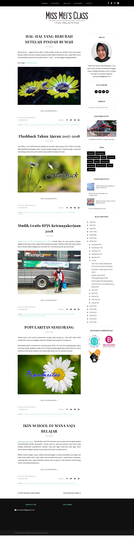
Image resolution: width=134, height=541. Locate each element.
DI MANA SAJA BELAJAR (32, 489)
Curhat (27, 125)
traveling (41, 321)
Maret (93, 296)
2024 (91, 222)
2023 (91, 225)
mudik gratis (54, 320)
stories (110, 165)
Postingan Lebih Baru (29, 499)
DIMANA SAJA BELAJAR (50, 489)
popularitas (47, 420)
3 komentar (22, 213)
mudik (45, 320)
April (93, 293)
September (95, 254)
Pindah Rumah (31, 63)
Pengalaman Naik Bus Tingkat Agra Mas (102, 139)
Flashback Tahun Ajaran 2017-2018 (49, 138)
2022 (91, 228)
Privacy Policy (44, 538)
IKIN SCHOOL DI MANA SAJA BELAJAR (49, 433)
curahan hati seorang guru (54, 218)
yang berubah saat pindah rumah (64, 125)
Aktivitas (91, 153)
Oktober (94, 251)
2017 (91, 306)
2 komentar (22, 120)
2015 (91, 312)
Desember (95, 244)
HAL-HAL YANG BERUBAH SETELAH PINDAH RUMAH (49, 38)
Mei (92, 290)
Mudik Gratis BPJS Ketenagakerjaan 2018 (49, 233)
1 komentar (22, 315)
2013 (91, 319)
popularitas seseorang (62, 420)
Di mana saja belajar (26, 447)
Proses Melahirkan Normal (97, 208)
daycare (33, 125)
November (95, 248)
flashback (71, 218)
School (21, 220)
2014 (91, 315)
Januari (94, 303)
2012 (91, 322)
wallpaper (91, 169)
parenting (91, 165)
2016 (91, 309)
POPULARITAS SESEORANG (49, 332)
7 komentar (22, 415)
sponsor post (101, 165)
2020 (91, 235)
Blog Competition (93, 157)
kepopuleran (35, 420)
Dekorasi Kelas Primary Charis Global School (105, 202)
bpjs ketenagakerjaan (33, 320)
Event (103, 157)
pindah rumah (44, 125)
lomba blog (105, 161)
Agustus (94, 257)
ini (49, 57)
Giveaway (111, 157)
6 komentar (22, 484)
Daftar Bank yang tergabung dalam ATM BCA (105, 187)
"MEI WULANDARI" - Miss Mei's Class (30, 538)
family (97, 161)
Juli (92, 260)
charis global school (33, 218)
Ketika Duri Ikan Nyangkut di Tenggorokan (98, 194)
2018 (91, 241)
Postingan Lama (71, 499)
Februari (94, 299)
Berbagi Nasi (100, 153)
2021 (91, 232)
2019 (91, 238)
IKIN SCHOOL (64, 489)
